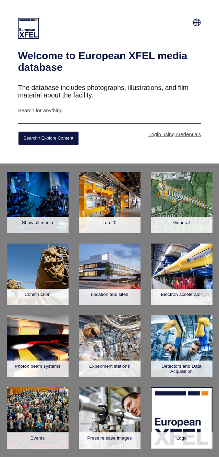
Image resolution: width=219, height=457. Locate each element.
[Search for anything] (109, 119)
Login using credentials (174, 134)
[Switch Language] (197, 21)
